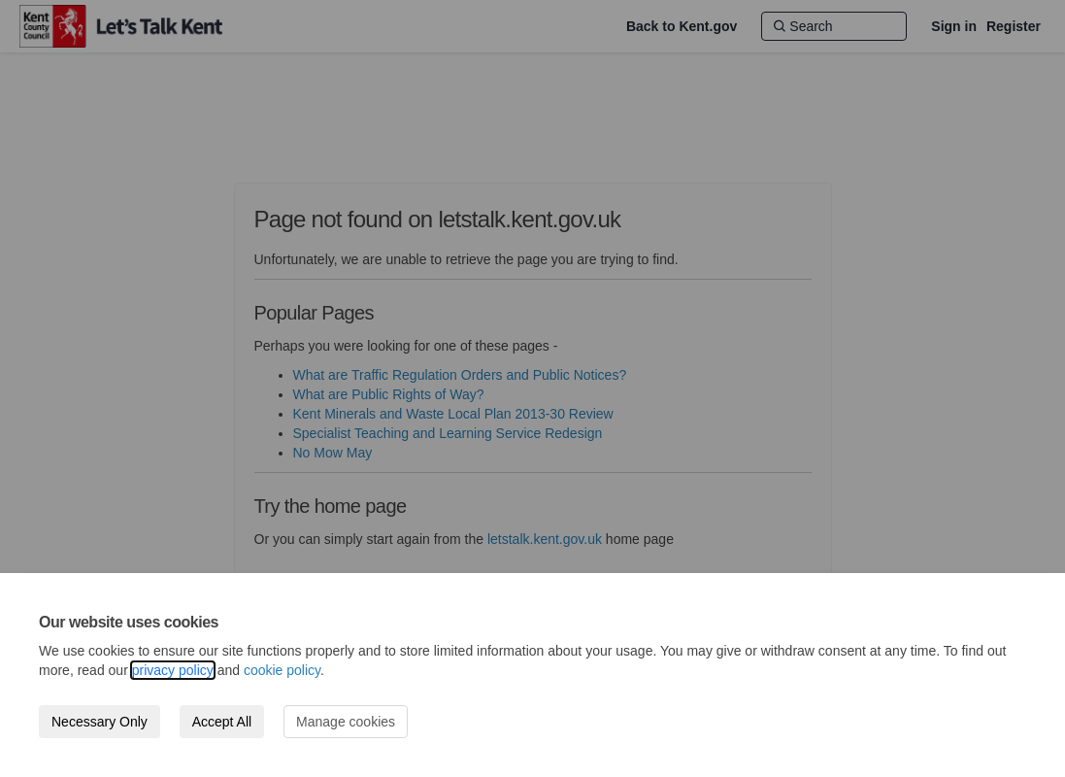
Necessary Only (99, 721)
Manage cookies (345, 721)
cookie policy (282, 670)
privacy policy (173, 670)
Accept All (221, 721)
